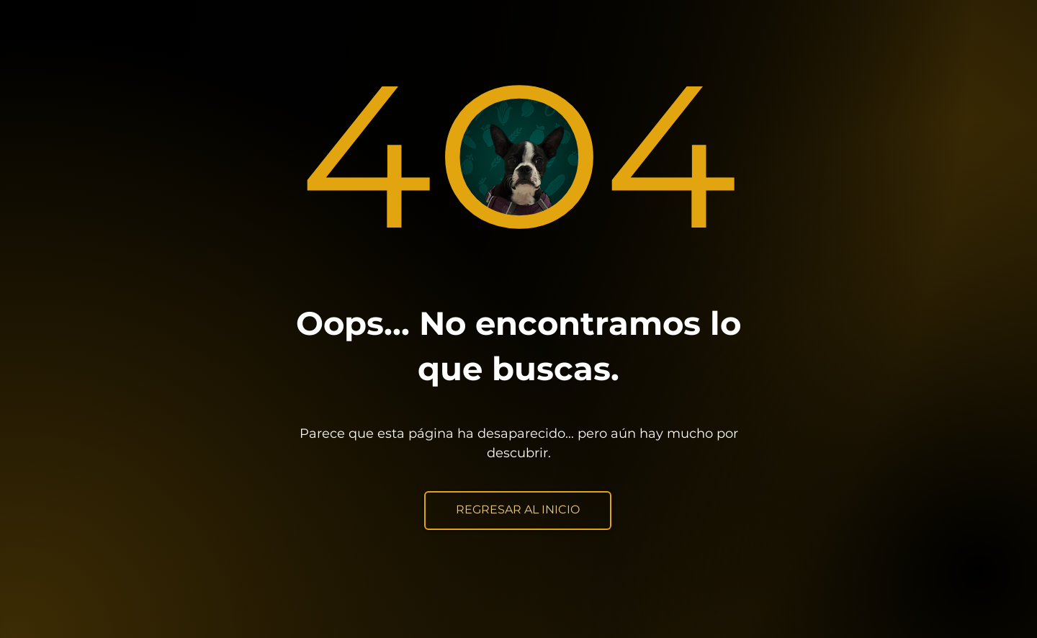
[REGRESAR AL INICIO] (517, 510)
